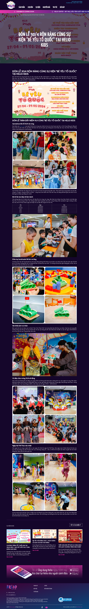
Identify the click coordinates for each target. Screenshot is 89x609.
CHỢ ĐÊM (30, 7)
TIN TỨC (55, 7)
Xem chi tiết (10, 557)
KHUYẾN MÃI (46, 7)
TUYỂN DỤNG (36, 591)
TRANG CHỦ (36, 585)
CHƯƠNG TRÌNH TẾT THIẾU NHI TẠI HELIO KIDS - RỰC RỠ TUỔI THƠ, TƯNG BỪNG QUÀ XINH (18, 547)
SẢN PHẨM (22, 7)
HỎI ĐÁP (62, 7)
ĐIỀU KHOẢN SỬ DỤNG (48, 588)
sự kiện (14, 14)
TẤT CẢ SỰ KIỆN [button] (76, 525)
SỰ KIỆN (38, 7)
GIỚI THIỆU (35, 588)
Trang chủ (10, 14)
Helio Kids (22, 126)
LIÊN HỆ (45, 585)
